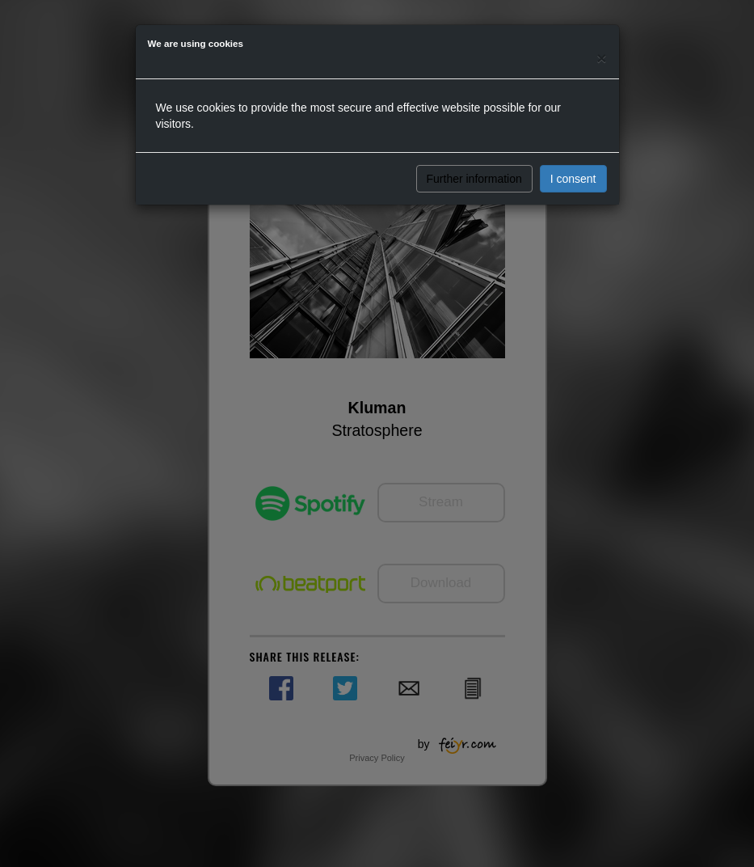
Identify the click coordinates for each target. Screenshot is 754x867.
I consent (573, 178)
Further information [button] (474, 178)
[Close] (601, 57)
